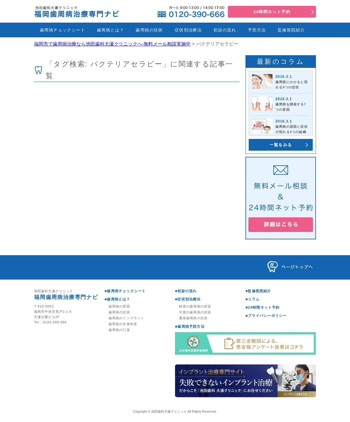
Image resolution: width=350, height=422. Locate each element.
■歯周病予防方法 (190, 327)
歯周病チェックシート (62, 30)
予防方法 (257, 30)
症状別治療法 (188, 30)
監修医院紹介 (291, 30)
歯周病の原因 (119, 306)
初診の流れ (224, 30)
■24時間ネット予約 (262, 307)
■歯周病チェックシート (125, 291)
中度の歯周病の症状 (195, 312)
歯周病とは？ (110, 30)
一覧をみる (281, 144)
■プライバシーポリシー (266, 316)
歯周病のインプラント (126, 318)
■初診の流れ (186, 291)
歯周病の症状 (149, 30)
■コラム (252, 299)
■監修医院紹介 (258, 291)
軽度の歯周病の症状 (195, 306)
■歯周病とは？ (117, 299)
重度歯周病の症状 (193, 318)
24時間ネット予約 (271, 11)
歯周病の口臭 (119, 330)
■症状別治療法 (188, 299)
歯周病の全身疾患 (123, 324)
